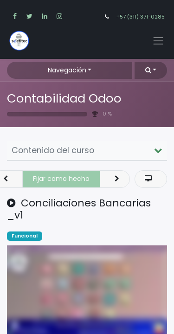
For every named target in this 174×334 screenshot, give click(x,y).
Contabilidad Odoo (64, 98)
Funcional (25, 235)
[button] (151, 70)
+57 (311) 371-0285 (140, 16)
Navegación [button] (67, 70)
